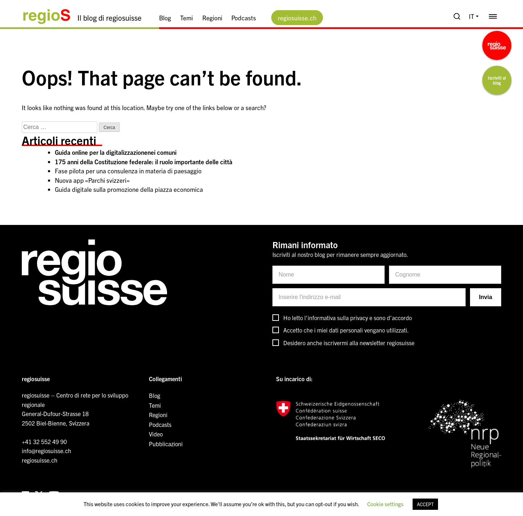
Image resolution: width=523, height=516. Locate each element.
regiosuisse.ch (297, 17)
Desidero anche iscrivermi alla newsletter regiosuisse (348, 342)
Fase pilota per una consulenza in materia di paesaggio (128, 170)
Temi (186, 17)
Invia (485, 297)
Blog (165, 17)
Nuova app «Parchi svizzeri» (92, 180)
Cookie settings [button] (385, 503)
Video (156, 434)
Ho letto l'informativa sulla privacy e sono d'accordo (347, 317)
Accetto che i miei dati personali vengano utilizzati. (346, 330)
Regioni (212, 17)
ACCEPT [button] (425, 504)
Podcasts (243, 17)
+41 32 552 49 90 (44, 441)
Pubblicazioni (166, 443)
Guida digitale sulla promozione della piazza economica (129, 189)
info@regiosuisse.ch (46, 450)
